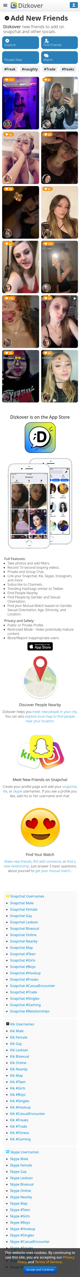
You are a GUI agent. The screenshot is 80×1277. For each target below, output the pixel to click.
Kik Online (18, 1062)
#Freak (10, 69)
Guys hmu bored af (14, 139)
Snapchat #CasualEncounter (32, 985)
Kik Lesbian (19, 1050)
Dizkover (27, 5)
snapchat (70, 786)
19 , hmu (47, 249)
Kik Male (16, 1031)
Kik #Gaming (20, 1139)
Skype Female (21, 1165)
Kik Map (16, 1075)
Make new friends (18, 861)
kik (5, 791)
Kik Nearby (18, 1069)
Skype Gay (18, 1171)
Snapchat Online (23, 935)
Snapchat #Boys (23, 966)
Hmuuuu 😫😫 (12, 358)
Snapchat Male (22, 903)
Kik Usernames (20, 1024)
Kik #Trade (18, 1126)
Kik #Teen (18, 1082)
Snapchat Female (23, 909)
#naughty (30, 69)
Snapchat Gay (21, 915)
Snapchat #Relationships (29, 1011)
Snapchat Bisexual (24, 928)
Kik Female (18, 1037)
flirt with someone (47, 861)
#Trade (49, 69)
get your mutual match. (53, 870)
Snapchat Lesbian (24, 922)
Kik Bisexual (19, 1056)
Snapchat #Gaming (25, 1005)
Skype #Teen (20, 1209)
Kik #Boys (18, 1094)
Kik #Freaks (19, 1120)
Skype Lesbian (21, 1178)
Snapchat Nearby (23, 941)
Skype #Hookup (22, 1229)
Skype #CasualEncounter (30, 1241)
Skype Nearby (21, 1197)
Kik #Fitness (19, 1132)
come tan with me (14, 85)
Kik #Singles (19, 1101)
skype (17, 791)
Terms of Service (48, 1262)
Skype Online (20, 1190)
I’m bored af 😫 (51, 358)
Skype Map (19, 1203)
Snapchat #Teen (23, 954)
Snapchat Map (21, 947)
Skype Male (19, 1159)
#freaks (68, 69)
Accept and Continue (40, 1269)
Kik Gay (16, 1043)
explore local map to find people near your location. (50, 718)
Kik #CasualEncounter (27, 1113)
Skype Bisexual (22, 1184)
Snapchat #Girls (22, 960)
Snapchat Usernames (25, 896)
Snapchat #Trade (23, 992)
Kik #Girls (17, 1088)
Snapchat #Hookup (25, 973)
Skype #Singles (22, 1235)
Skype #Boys (20, 1222)
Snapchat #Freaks (24, 979)
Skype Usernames (22, 1152)
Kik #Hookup (20, 1107)
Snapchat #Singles (24, 998)
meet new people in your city (54, 711)
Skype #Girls (20, 1216)
